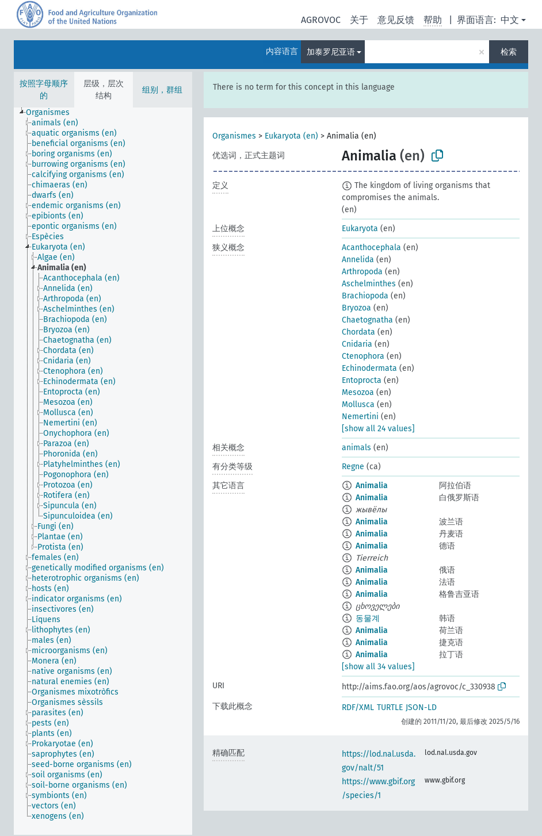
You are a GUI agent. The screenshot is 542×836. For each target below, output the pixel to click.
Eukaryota (360, 228)
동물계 (368, 618)
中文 (510, 19)
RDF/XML (358, 707)
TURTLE (390, 707)
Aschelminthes (369, 284)
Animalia (372, 485)
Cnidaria (357, 344)
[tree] (103, 471)
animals (356, 447)
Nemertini (360, 416)
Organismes (234, 136)
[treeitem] (52, 113)
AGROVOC (321, 19)
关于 (359, 19)
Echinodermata (369, 368)
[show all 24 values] (378, 429)
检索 (509, 52)
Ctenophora (363, 356)
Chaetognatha (367, 320)
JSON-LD (421, 707)
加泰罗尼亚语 (331, 52)
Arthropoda (362, 272)
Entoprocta (361, 380)
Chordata (358, 332)
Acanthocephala (371, 247)
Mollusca (358, 404)
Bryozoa (356, 308)
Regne (353, 466)
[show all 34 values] (378, 667)
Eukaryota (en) (291, 136)
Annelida (358, 259)
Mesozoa (358, 392)
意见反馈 (395, 19)
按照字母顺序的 (44, 90)
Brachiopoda (365, 296)
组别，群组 (162, 90)
